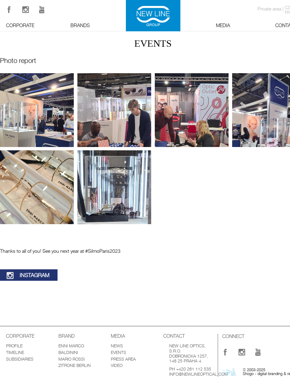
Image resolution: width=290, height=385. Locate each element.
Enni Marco (71, 345)
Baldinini (68, 352)
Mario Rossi (71, 359)
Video (117, 365)
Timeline (15, 352)
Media (223, 25)
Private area (269, 9)
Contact (174, 336)
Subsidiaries (19, 359)
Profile (14, 345)
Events (118, 352)
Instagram (34, 275)
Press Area (123, 359)
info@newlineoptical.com (198, 374)
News (117, 345)
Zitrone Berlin (74, 365)
